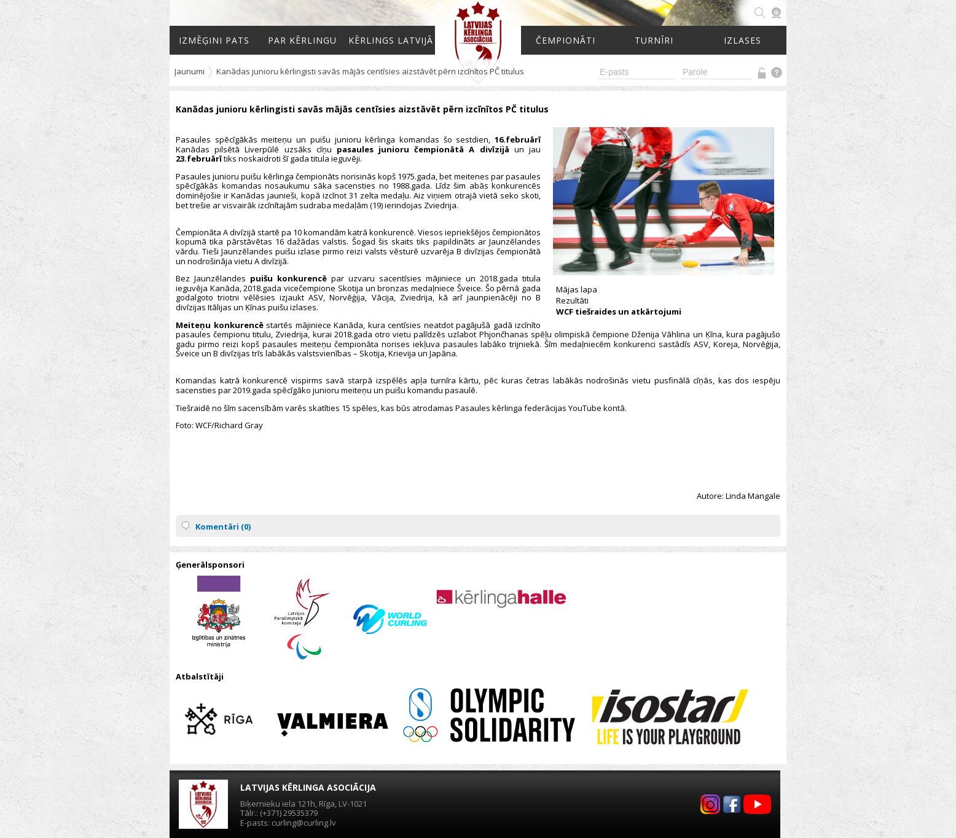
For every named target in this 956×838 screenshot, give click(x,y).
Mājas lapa (576, 289)
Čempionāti (565, 40)
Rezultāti (572, 300)
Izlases (742, 40)
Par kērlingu (302, 40)
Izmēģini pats (214, 40)
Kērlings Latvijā (390, 40)
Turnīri (654, 40)
